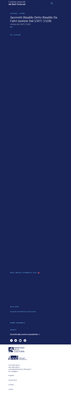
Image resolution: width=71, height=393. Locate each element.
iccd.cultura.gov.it (14, 365)
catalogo (13, 13)
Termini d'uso (12, 380)
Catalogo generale (16, 2)
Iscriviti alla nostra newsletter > (25, 334)
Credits (10, 389)
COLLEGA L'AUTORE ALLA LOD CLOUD (23, 312)
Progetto (11, 375)
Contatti (11, 385)
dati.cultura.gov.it (13, 367)
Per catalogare (13, 371)
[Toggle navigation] (52, 3)
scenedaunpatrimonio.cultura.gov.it (19, 369)
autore (22, 13)
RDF (11, 27)
